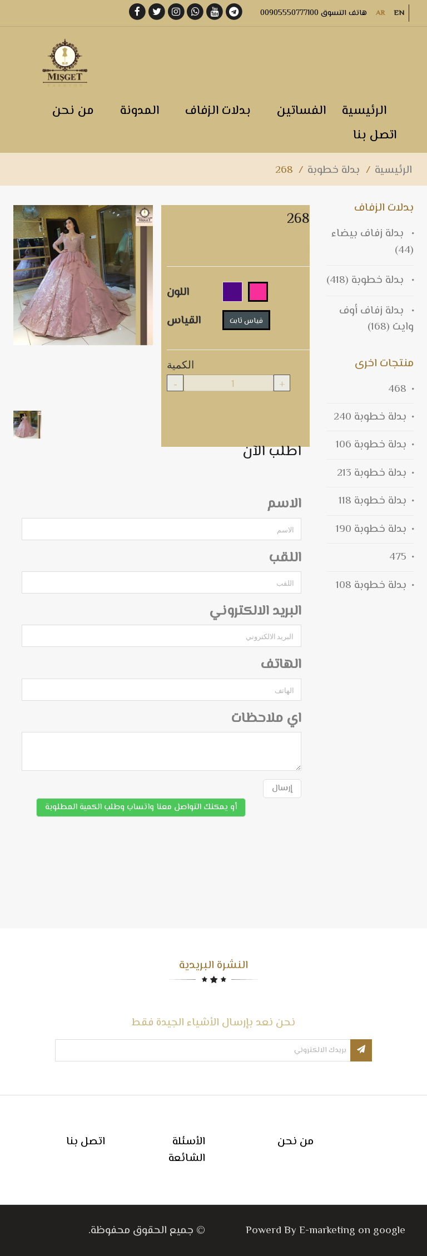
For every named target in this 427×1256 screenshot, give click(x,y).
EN (399, 13)
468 (397, 389)
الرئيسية (393, 170)
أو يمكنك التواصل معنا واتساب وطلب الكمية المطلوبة (141, 807)
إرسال (282, 788)
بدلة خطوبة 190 (371, 529)
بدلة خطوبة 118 (372, 501)
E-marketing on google (352, 1231)
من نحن (295, 1142)
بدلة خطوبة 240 (370, 417)
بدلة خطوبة (333, 170)
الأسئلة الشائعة (186, 1150)
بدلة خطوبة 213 (371, 473)
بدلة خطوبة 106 (371, 445)
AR (380, 13)
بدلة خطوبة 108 (371, 585)
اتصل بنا (85, 1142)
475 (397, 557)
